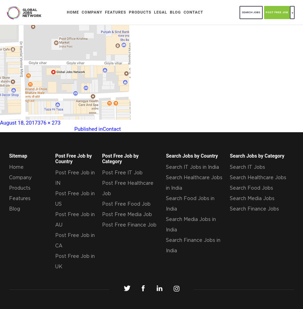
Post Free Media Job (127, 214)
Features (115, 12)
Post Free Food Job (126, 204)
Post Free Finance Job (129, 225)
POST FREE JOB (277, 12)
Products (140, 12)
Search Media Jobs (252, 198)
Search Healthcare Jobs (258, 177)
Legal (160, 12)
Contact (193, 12)
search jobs (251, 12)
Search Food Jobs (251, 188)
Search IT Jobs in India (192, 167)
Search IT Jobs (247, 167)
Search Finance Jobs (254, 209)
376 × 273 (48, 123)
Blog (175, 12)
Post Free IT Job (122, 173)
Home (73, 12)
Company (92, 12)
